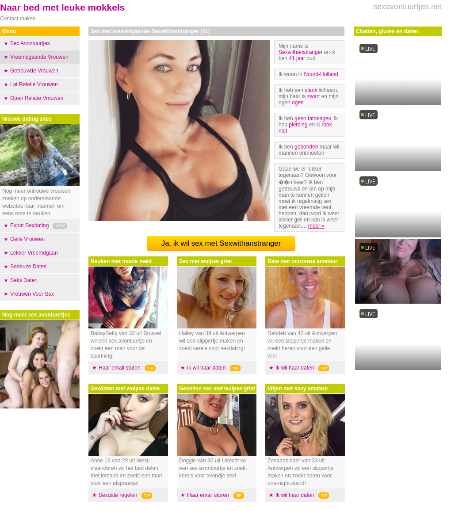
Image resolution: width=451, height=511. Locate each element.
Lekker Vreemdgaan (34, 253)
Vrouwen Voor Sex (32, 294)
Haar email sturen (120, 368)
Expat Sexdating (29, 225)
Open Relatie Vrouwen (36, 98)
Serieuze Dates (28, 266)
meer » (316, 226)
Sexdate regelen (118, 495)
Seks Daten (24, 280)
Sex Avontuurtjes (30, 43)
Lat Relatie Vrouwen (34, 84)
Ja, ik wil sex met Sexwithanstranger (221, 243)
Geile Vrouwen (27, 239)
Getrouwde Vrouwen (34, 71)
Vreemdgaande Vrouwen (39, 57)
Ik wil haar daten (206, 368)
